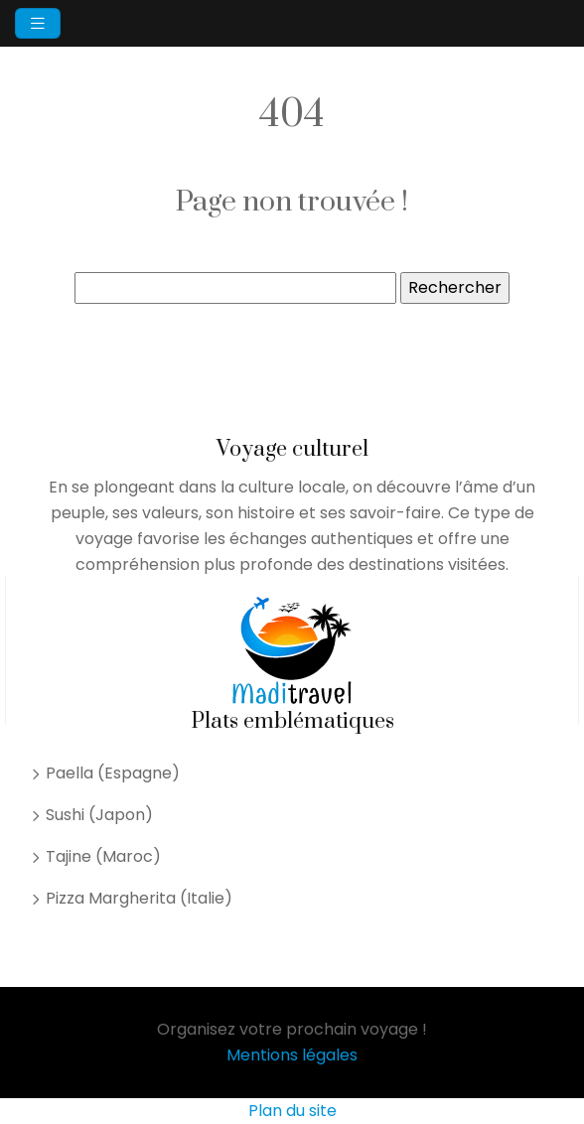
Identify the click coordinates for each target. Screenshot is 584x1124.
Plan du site (292, 1110)
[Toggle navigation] (38, 23)
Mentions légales (292, 1055)
